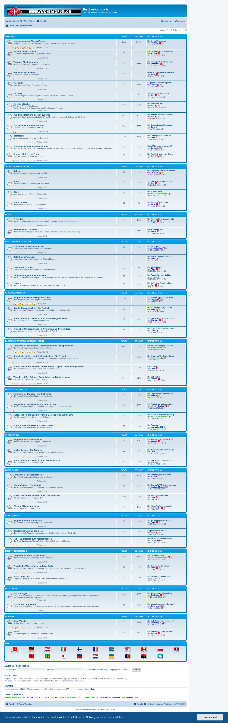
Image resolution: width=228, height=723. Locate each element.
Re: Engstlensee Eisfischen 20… (160, 394)
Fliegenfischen (12, 470)
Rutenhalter (155, 508)
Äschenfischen (12, 435)
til (48, 697)
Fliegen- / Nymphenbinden (26, 506)
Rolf (152, 285)
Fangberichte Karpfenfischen (27, 520)
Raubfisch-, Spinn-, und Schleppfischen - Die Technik (39, 356)
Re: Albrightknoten (155, 267)
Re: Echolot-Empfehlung (157, 202)
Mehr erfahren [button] (116, 717)
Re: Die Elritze (153, 246)
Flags (8, 644)
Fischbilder (19, 219)
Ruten (16, 181)
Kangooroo (89, 697)
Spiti (153, 95)
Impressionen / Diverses (25, 229)
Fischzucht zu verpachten (158, 93)
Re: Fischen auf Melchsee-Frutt (160, 404)
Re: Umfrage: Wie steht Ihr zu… (160, 62)
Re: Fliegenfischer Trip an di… (159, 474)
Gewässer (9, 616)
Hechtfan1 (155, 64)
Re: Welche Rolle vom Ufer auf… (160, 318)
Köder (16, 192)
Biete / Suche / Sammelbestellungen (31, 146)
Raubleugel (59, 697)
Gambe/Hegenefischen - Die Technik (31, 308)
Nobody (154, 53)
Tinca (153, 522)
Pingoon (154, 299)
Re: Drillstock (153, 366)
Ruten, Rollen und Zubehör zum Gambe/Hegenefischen (40, 318)
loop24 (153, 231)
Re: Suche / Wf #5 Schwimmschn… (161, 485)
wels (153, 106)
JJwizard (154, 320)
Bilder (8, 214)
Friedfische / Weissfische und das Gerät (33, 566)
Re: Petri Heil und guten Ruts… (160, 154)
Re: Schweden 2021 (155, 229)
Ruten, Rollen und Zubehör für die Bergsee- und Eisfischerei (43, 415)
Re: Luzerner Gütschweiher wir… (161, 51)
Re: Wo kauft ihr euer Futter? (159, 576)
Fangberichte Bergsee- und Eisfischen (32, 394)
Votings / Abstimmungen (25, 62)
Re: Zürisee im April (155, 555)
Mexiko (154, 85)
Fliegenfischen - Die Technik (27, 485)
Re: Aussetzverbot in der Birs (159, 593)
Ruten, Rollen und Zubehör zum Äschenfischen (36, 460)
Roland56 (116, 697)
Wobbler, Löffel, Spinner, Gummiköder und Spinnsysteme (41, 377)
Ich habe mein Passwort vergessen (98, 670)
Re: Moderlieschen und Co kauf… (161, 604)
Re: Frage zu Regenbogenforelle (160, 219)
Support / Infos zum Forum (26, 154)
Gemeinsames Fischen (24, 72)
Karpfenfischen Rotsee (156, 531)
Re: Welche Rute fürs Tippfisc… (160, 181)
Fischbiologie (20, 593)
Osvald (154, 540)
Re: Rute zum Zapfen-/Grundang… (161, 415)
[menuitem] (23, 21)
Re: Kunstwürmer (154, 192)
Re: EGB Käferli (153, 377)
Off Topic (17, 93)
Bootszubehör (20, 202)
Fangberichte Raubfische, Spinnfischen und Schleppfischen (43, 346)
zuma (153, 497)
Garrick (154, 148)
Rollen (16, 171)
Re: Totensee (152, 425)
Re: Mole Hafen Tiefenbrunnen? (160, 621)
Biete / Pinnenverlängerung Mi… (160, 146)
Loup (153, 452)
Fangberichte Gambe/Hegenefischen (31, 297)
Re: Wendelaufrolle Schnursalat (160, 450)
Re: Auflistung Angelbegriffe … (160, 283)
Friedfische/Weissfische (16, 551)
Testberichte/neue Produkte (18, 166)
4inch (153, 396)
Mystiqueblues (157, 487)
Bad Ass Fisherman (159, 194)
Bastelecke (18, 136)
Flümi (153, 269)
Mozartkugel (156, 623)
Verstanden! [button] (210, 717)
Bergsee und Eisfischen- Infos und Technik (34, 404)
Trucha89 (154, 173)
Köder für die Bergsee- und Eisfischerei (33, 425)
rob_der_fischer (157, 406)
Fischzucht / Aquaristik (24, 604)
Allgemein (10, 36)
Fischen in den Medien (24, 51)
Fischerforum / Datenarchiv (18, 242)
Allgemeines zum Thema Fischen (29, 41)
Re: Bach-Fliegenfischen (157, 495)
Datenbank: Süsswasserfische (28, 246)
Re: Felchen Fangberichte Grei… (160, 297)
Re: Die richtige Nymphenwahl (159, 308)
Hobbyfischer (156, 248)
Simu (153, 127)
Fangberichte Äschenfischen (27, 439)
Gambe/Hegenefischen (15, 293)
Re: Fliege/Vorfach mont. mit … (160, 506)
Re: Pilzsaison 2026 (155, 104)
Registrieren (22, 666)
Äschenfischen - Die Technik (27, 450)
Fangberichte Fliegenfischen (27, 475)
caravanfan (155, 427)
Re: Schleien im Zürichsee (158, 566)
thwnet (153, 221)
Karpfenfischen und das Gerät (28, 531)
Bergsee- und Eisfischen (16, 389)
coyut (153, 137)
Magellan (129, 697)
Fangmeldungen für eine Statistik (29, 275)
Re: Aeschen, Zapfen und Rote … (161, 439)
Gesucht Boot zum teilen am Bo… (161, 72)
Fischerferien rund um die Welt (28, 125)
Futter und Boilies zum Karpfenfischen (32, 539)
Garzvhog (155, 606)
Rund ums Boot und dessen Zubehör (31, 115)
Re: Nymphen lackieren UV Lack (160, 329)
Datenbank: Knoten (23, 267)
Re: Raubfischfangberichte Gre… (161, 345)
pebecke (103, 697)
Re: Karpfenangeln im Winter (159, 520)
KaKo (153, 74)
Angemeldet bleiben (122, 670)
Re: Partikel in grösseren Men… (160, 539)
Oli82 (153, 331)
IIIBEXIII (154, 633)
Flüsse (16, 631)
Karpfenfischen (12, 516)
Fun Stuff (18, 83)
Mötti (153, 259)
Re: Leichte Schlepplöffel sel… (160, 136)
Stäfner (154, 156)
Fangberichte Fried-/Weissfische (29, 555)
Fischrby (154, 43)
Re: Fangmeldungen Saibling (159, 275)
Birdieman (155, 595)
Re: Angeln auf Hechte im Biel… (160, 356)
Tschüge (29, 697)
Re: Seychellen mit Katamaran (159, 125)
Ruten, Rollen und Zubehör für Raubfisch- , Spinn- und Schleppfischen (48, 366)
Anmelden (9, 666)
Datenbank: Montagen (24, 257)
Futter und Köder (21, 576)
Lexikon (17, 283)
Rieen (153, 533)
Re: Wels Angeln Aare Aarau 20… (161, 631)
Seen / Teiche (20, 621)
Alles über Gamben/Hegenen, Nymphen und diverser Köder (42, 329)
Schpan (154, 379)
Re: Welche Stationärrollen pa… (160, 460)
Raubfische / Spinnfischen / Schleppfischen (24, 341)
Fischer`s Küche (21, 104)
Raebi (153, 568)
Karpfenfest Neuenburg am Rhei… (161, 83)
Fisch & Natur (11, 589)
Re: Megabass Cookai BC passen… (162, 171)
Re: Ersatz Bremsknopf (157, 41)
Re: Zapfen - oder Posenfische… (160, 257)
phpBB (87, 710)
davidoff (154, 441)
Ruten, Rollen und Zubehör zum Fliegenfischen (36, 496)
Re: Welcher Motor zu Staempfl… (161, 115)
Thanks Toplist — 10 (13, 694)
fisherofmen (156, 347)
